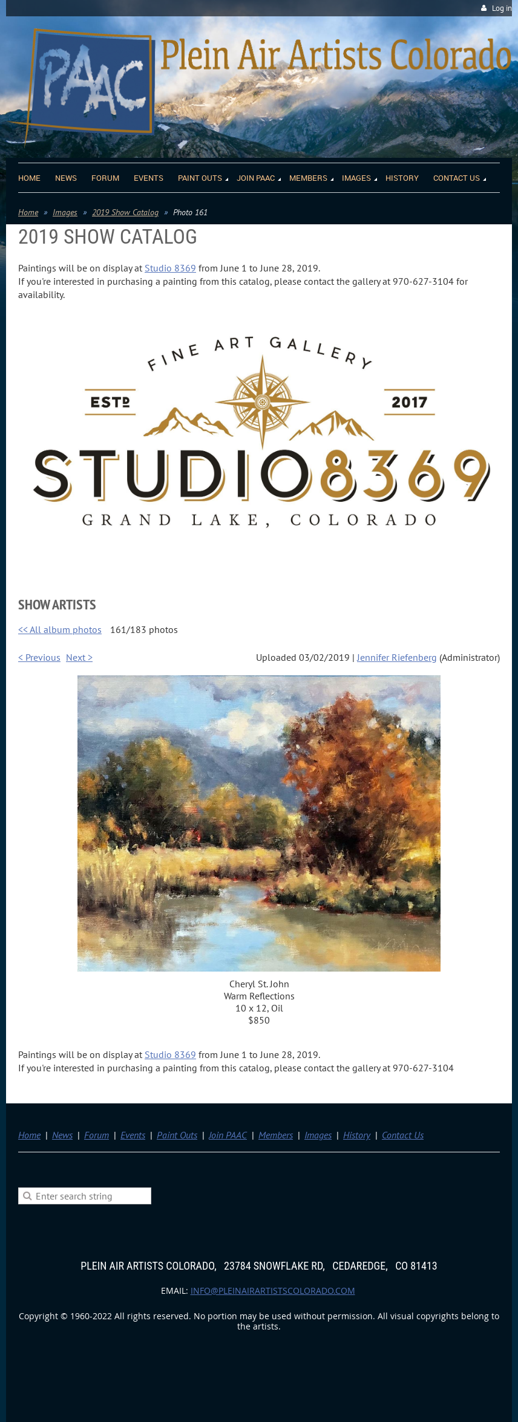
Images (65, 212)
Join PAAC (228, 1135)
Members (275, 1135)
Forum (96, 1135)
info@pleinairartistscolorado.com (273, 1290)
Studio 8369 (170, 268)
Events (132, 1135)
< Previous (39, 657)
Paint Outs (177, 1135)
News (62, 1135)
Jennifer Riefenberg (397, 657)
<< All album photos (60, 629)
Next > (79, 657)
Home (28, 212)
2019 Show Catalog (125, 212)
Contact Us (403, 1135)
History (356, 1135)
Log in (502, 8)
